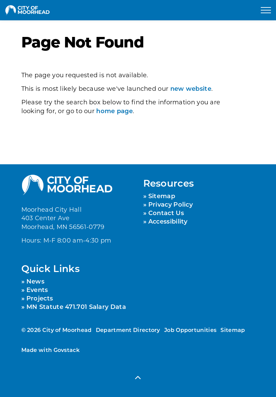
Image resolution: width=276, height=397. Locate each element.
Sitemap (161, 196)
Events (37, 290)
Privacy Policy (170, 204)
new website (190, 88)
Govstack (67, 349)
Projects (39, 298)
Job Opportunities (190, 329)
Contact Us (166, 213)
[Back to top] (138, 377)
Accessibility (168, 221)
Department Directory (128, 329)
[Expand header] (266, 10)
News (35, 281)
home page (114, 111)
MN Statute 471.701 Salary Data (76, 306)
